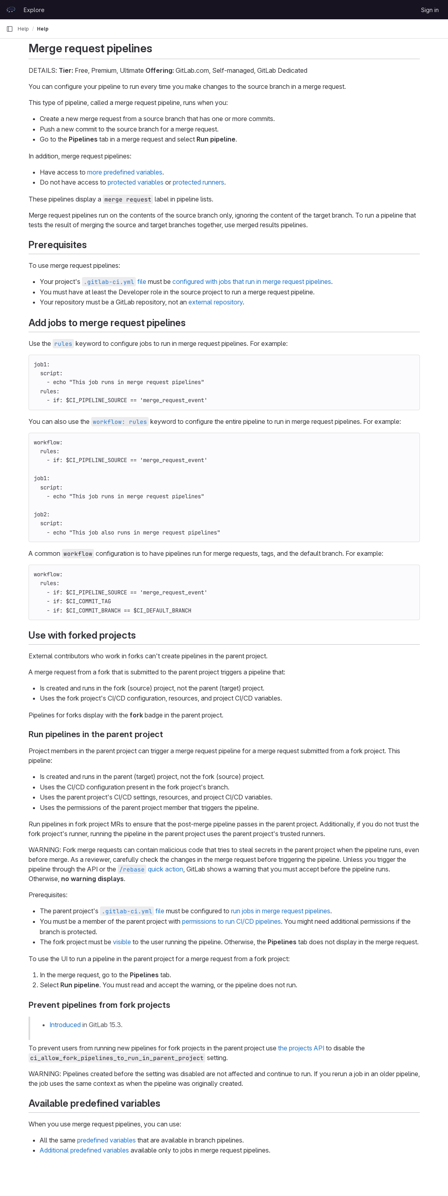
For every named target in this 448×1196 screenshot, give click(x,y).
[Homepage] (10, 9)
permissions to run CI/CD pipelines (231, 921)
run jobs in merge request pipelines (280, 911)
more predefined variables (124, 172)
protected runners (198, 182)
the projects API (301, 1048)
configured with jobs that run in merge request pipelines (251, 281)
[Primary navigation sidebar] (9, 29)
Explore (34, 9)
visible (122, 942)
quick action (150, 869)
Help (23, 29)
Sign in (430, 9)
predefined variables (106, 1140)
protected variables (136, 182)
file (114, 281)
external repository (215, 302)
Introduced (65, 1025)
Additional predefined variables (84, 1150)
